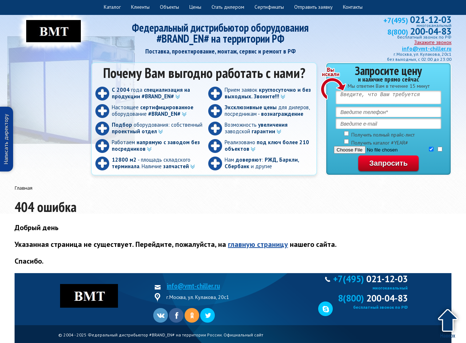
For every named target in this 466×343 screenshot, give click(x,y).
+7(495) (417, 20)
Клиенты (140, 7)
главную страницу (258, 244)
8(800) (419, 32)
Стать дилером (228, 7)
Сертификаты (269, 7)
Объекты (169, 7)
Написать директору (6, 139)
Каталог (112, 7)
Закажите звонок (432, 42)
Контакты (353, 7)
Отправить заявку (313, 7)
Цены (195, 7)
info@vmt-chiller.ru (426, 48)
